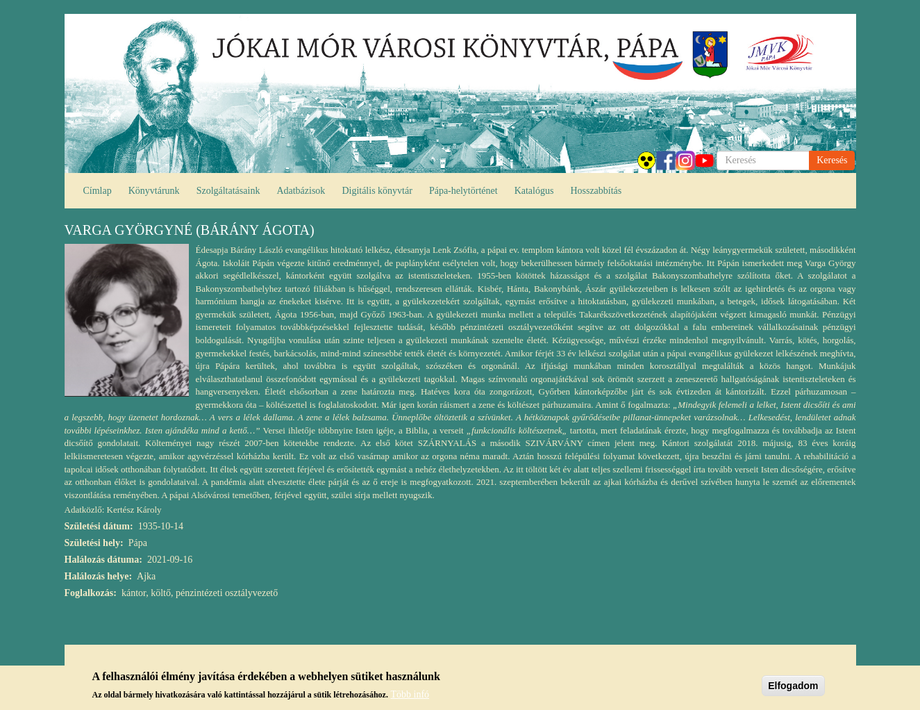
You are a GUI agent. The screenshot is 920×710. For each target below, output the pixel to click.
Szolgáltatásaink (228, 190)
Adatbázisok (300, 190)
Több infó (409, 694)
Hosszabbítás (595, 190)
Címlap (97, 190)
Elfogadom (793, 685)
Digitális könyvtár (377, 190)
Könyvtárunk (154, 190)
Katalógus (534, 190)
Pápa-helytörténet (463, 190)
